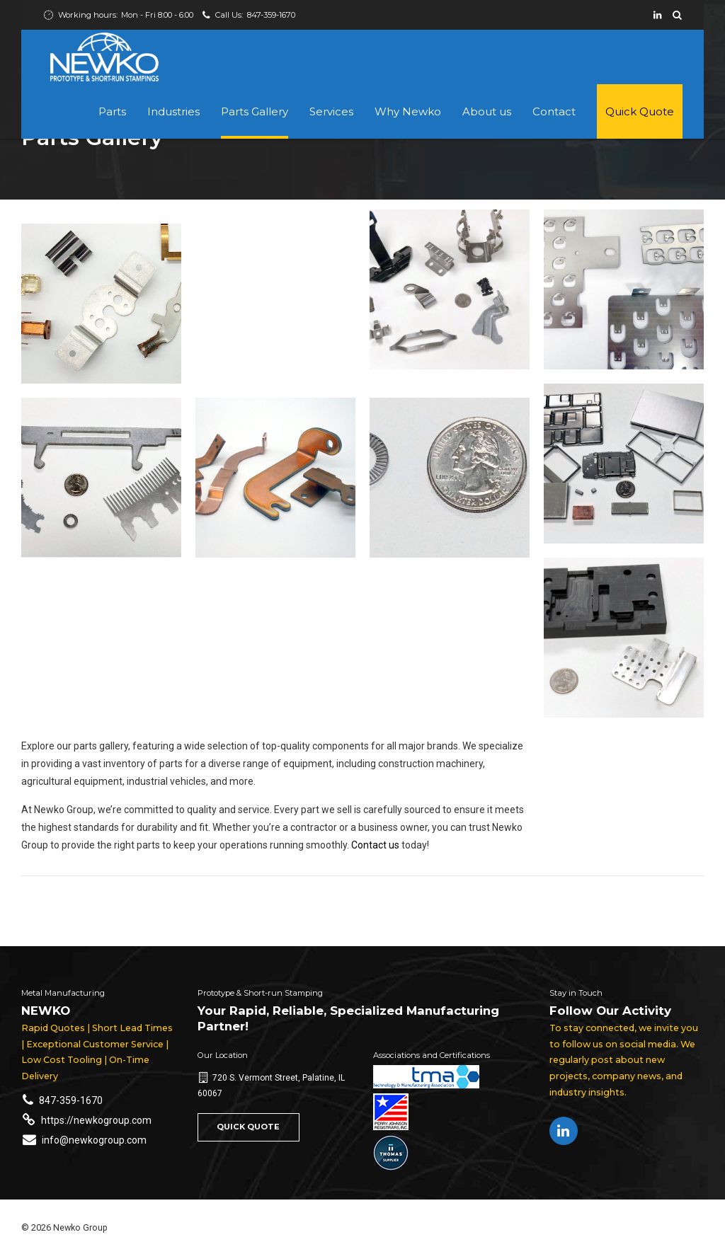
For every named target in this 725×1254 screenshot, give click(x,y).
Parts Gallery (254, 111)
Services (331, 111)
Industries (173, 111)
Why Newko (408, 111)
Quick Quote (639, 111)
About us (486, 111)
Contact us (375, 845)
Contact (554, 111)
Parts (112, 111)
